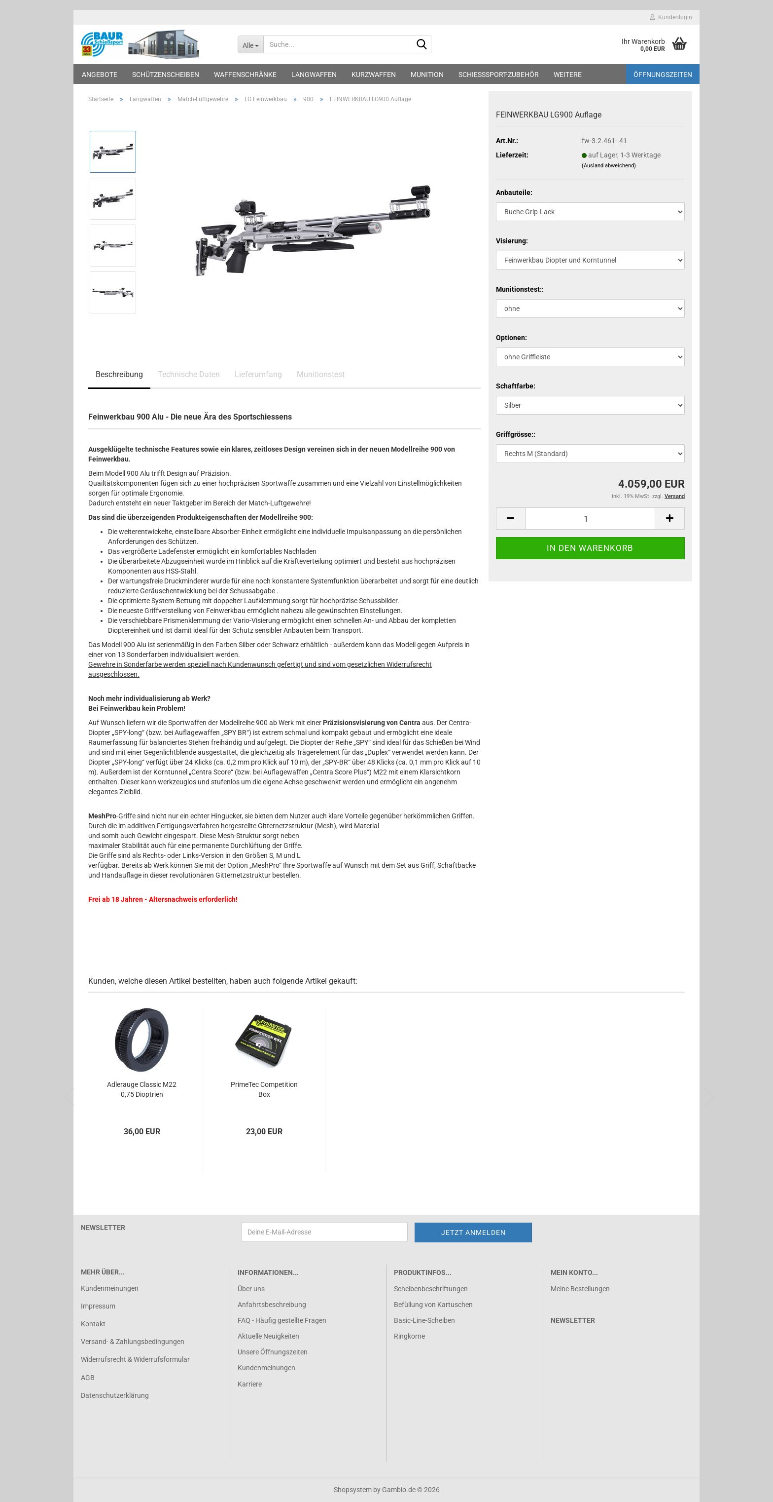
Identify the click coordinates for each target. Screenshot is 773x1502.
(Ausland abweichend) (609, 165)
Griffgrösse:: (515, 434)
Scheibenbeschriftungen (431, 1289)
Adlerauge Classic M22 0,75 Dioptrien (141, 1089)
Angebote (99, 74)
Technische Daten (189, 374)
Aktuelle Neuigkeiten (268, 1336)
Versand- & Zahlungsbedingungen (132, 1342)
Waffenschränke (245, 74)
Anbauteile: (514, 192)
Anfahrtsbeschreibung (272, 1305)
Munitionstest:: (520, 289)
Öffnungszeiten (662, 74)
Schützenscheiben (165, 74)
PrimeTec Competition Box (264, 1089)
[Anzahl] (590, 518)
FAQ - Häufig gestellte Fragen (282, 1320)
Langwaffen (314, 74)
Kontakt (93, 1324)
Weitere (568, 74)
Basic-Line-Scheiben (424, 1320)
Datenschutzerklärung (115, 1395)
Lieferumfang (258, 374)
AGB (88, 1378)
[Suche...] (251, 44)
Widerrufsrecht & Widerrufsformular (135, 1359)
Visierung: (512, 241)
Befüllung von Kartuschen (433, 1305)
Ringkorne (409, 1336)
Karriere (250, 1384)
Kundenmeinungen (110, 1288)
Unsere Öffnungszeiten (273, 1352)
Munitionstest (321, 374)
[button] (511, 518)
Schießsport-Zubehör (498, 74)
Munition (427, 74)
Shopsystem (353, 1490)
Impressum (98, 1306)
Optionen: (511, 338)
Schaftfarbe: (515, 386)
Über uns (251, 1289)
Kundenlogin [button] (671, 17)
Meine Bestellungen (580, 1289)
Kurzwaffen (373, 74)
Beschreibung (119, 374)
